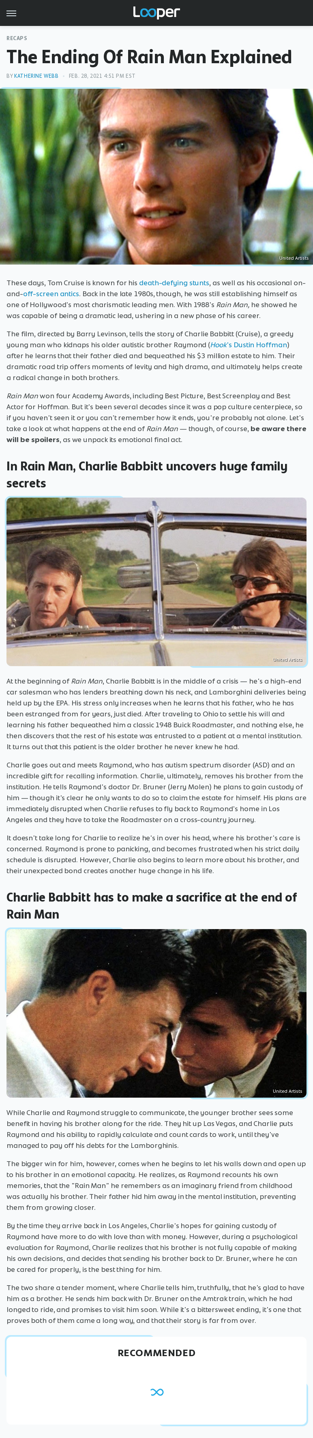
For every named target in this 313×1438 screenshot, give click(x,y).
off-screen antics (51, 294)
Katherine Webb (36, 76)
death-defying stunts (174, 283)
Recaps (17, 38)
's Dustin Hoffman (248, 345)
